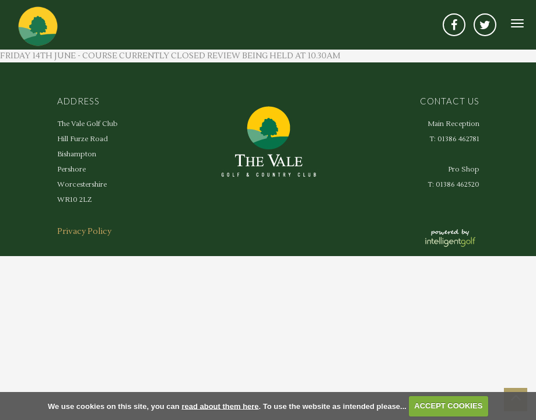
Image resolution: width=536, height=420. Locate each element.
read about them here (219, 405)
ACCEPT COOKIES (448, 405)
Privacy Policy (84, 231)
